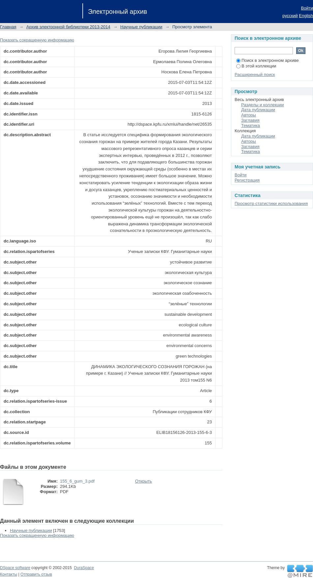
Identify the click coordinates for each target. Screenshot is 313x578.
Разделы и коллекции (262, 104)
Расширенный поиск (255, 74)
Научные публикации (141, 26)
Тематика (250, 125)
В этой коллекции (256, 65)
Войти (307, 8)
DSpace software (15, 567)
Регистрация (247, 180)
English (306, 15)
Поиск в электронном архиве (267, 60)
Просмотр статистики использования (271, 203)
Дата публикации (258, 109)
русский (290, 15)
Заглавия (250, 120)
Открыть (143, 481)
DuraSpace (84, 567)
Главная (8, 26)
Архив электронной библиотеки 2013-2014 (68, 26)
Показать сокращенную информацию (37, 40)
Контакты (8, 574)
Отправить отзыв (36, 574)
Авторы (248, 115)
